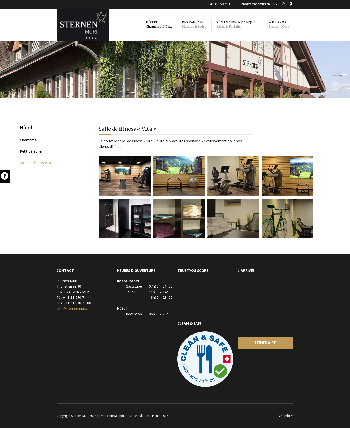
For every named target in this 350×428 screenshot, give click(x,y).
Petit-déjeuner (31, 151)
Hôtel (26, 127)
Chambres (28, 140)
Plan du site (160, 416)
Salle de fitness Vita (35, 162)
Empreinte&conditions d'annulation (124, 416)
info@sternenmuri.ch (255, 4)
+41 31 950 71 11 (220, 4)
